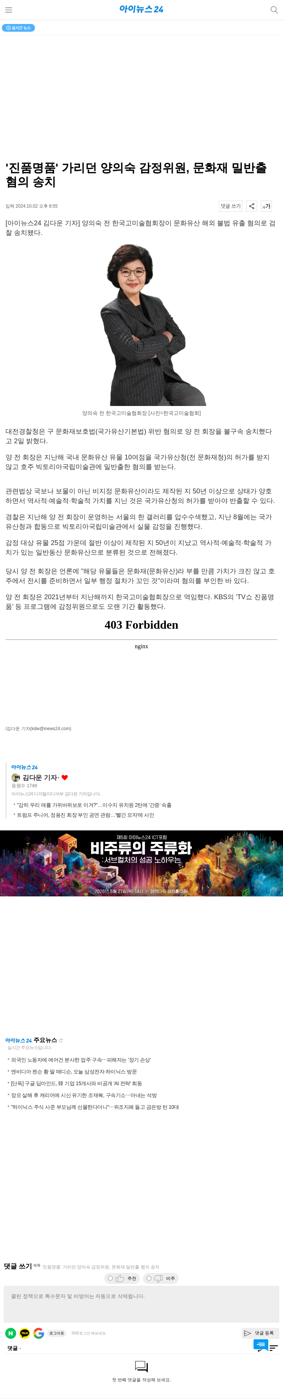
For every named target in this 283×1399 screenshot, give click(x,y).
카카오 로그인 (24, 1333)
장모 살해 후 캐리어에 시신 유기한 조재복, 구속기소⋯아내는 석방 (84, 1095)
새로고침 (61, 1041)
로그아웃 (56, 1333)
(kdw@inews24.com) (50, 728)
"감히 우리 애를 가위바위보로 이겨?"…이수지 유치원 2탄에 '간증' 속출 (94, 805)
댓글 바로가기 (261, 1345)
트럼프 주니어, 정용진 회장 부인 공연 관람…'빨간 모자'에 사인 (85, 815)
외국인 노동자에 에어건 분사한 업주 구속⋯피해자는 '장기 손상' (81, 1060)
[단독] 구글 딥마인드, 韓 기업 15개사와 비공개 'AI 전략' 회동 (76, 1083)
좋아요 (64, 778)
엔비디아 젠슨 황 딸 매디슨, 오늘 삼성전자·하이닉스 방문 (74, 1072)
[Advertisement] (141, 966)
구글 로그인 (38, 1333)
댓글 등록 (264, 1333)
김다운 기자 (39, 777)
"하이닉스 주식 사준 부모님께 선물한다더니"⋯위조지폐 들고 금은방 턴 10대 (95, 1107)
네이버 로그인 (10, 1333)
